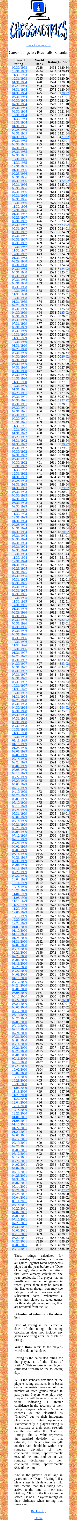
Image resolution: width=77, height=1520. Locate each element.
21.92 (65, 137)
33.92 (65, 663)
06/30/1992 (19, 451)
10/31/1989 (19, 334)
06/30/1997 (19, 671)
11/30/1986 (19, 206)
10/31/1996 (19, 641)
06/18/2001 (19, 1205)
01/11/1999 (19, 740)
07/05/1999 (19, 832)
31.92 (65, 576)
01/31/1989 (19, 301)
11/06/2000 (19, 1088)
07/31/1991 (19, 411)
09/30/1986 (19, 199)
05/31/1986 (19, 184)
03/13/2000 (19, 963)
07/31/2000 (19, 1036)
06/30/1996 (19, 627)
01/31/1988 (19, 257)
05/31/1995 (19, 579)
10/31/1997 (19, 685)
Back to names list (38, 45)
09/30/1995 (19, 594)
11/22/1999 (19, 905)
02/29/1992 (19, 437)
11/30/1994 (19, 557)
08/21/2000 (19, 1047)
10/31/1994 (19, 554)
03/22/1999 (19, 777)
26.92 (65, 356)
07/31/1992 (19, 455)
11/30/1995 (19, 601)
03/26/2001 (19, 1161)
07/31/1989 (19, 323)
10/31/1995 (19, 598)
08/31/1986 (19, 195)
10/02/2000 (19, 1069)
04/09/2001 (19, 1168)
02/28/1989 (19, 305)
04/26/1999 (19, 795)
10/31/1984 (19, 115)
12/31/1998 (19, 736)
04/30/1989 (19, 312)
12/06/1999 (19, 912)
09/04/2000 (19, 1055)
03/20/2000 (19, 967)
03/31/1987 (19, 221)
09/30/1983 (19, 67)
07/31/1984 (19, 104)
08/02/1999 (19, 846)
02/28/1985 (19, 129)
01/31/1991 (19, 389)
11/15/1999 (19, 901)
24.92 (65, 268)
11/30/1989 (19, 338)
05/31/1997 (19, 667)
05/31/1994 (19, 535)
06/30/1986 (19, 188)
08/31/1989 (19, 327)
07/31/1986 (19, 192)
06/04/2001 (19, 1197)
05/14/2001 (19, 1186)
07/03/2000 (19, 1022)
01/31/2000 (19, 941)
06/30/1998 (19, 715)
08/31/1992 (19, 459)
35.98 (65, 810)
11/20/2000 (19, 1095)
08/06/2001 (19, 1230)
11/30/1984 (19, 118)
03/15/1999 (19, 773)
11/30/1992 (19, 470)
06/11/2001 (19, 1201)
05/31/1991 (19, 404)
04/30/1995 (19, 576)
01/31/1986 (19, 170)
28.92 (65, 444)
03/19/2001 (19, 1157)
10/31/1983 (19, 71)
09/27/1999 (19, 875)
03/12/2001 (19, 1153)
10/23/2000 (19, 1080)
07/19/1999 (19, 839)
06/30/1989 (19, 320)
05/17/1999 (19, 806)
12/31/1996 (19, 649)
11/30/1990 (19, 382)
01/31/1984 (19, 82)
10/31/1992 (19, 466)
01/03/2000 (19, 927)
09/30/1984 (19, 111)
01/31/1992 (19, 433)
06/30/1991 (19, 407)
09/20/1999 (19, 872)
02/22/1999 (19, 762)
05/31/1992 (19, 448)
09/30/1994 (19, 550)
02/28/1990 (19, 349)
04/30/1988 (19, 268)
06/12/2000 (19, 1011)
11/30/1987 (19, 250)
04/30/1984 (19, 93)
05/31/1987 (19, 228)
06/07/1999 (19, 817)
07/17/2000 (19, 1029)
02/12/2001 (19, 1139)
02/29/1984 (19, 86)
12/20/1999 (19, 919)
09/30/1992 (19, 462)
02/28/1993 (19, 480)
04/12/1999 (19, 788)
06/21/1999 (19, 824)
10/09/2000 (19, 1073)
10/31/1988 (19, 290)
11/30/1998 (19, 733)
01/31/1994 (19, 521)
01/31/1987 (19, 214)
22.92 (65, 181)
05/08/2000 (19, 992)
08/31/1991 (19, 415)
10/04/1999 (19, 879)
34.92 (65, 707)
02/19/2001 (19, 1142)
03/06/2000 (19, 960)
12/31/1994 (19, 561)
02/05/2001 (19, 1135)
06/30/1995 (19, 583)
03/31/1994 (19, 528)
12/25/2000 (19, 1113)
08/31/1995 (19, 590)
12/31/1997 (19, 693)
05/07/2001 (19, 1183)
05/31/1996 (19, 623)
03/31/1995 (19, 572)
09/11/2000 (19, 1058)
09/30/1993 (19, 506)
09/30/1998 (19, 725)
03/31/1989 (19, 309)
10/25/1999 (19, 890)
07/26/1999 (19, 843)
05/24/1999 (19, 810)
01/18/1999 (19, 744)
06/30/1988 (19, 276)
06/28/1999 (19, 828)
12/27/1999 (19, 923)
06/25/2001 (19, 1208)
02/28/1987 (19, 217)
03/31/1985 (19, 133)
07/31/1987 (19, 235)
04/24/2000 (19, 985)
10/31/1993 (19, 510)
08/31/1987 (19, 239)
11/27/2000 (19, 1098)
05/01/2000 (19, 989)
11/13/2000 (19, 1091)
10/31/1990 (19, 378)
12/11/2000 (19, 1106)
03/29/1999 (19, 780)
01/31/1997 (19, 652)
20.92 (65, 93)
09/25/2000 (19, 1066)
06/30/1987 (19, 232)
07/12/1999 (19, 835)
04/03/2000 (19, 974)
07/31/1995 (19, 587)
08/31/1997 (19, 678)
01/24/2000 (19, 938)
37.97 (65, 1190)
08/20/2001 (19, 1237)
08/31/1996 (19, 634)
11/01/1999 (19, 894)
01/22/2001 (19, 1128)
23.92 (65, 225)
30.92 (65, 532)
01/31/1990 (19, 345)
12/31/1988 (19, 298)
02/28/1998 (19, 700)
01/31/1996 (19, 608)
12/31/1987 (19, 254)
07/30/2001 (19, 1226)
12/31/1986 (19, 210)
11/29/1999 (19, 908)
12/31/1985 (19, 166)
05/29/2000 (19, 1003)
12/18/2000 (19, 1109)
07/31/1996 (19, 630)
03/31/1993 (19, 484)
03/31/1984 (19, 89)
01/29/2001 (19, 1131)
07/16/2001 (19, 1219)
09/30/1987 (19, 243)
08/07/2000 (19, 1040)
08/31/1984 (19, 108)
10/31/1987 (19, 246)
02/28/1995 (19, 568)
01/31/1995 (19, 565)
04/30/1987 (19, 225)
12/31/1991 (19, 429)
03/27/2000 (19, 970)
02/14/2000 (19, 949)
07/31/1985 (19, 148)
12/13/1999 (19, 916)
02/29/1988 (19, 261)
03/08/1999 (19, 769)
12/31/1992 (19, 473)
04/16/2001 (19, 1172)
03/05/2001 (19, 1150)
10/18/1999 (19, 886)
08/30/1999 (19, 861)
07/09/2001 (19, 1216)
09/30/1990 (19, 374)
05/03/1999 (19, 799)
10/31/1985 (19, 159)
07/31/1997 (19, 674)
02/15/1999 (19, 758)
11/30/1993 (19, 513)
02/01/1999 (19, 751)
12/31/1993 (19, 517)
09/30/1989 (19, 331)
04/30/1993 (19, 488)
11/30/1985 (19, 162)
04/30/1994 (19, 532)
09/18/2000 (19, 1062)
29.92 (65, 488)
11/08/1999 (19, 897)
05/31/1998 (19, 711)
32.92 (65, 619)
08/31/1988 (19, 283)
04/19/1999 (19, 791)
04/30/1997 (19, 663)
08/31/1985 (19, 151)
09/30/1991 (19, 418)
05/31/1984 (19, 97)
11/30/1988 (19, 294)
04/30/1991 (19, 400)
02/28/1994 (19, 524)
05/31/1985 (19, 140)
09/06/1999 (19, 864)
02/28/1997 (19, 656)
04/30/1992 (19, 444)
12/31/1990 (19, 385)
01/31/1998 (19, 696)
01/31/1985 (19, 126)
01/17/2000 (19, 934)
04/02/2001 (19, 1164)
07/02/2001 (19, 1212)
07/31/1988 (19, 279)
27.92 (65, 400)
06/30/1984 (19, 100)
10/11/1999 (19, 883)
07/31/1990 (19, 367)
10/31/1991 (19, 422)
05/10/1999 (19, 802)
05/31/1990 (19, 360)
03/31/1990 (19, 353)
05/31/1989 (19, 316)
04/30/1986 (19, 181)
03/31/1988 (19, 265)
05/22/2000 (19, 1000)
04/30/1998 (19, 707)
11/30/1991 (19, 426)
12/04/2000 (19, 1102)
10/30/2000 (19, 1084)
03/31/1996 (19, 616)
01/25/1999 (19, 747)
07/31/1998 (19, 718)
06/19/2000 (19, 1014)
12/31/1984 (19, 122)
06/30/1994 (19, 539)
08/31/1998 (19, 722)
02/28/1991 (19, 393)
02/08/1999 (19, 755)
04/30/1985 (19, 137)
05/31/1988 (19, 272)
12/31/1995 (19, 605)
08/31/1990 (19, 371)
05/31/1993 (19, 491)
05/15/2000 (19, 996)
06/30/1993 (19, 495)
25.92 (65, 312)
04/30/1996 (19, 619)
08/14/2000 (19, 1044)
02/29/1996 (19, 612)
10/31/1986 (19, 203)
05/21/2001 (19, 1190)
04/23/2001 (19, 1175)
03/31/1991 (19, 396)
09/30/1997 (19, 682)
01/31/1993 (19, 477)
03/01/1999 (19, 766)
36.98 (65, 1000)
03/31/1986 (19, 177)
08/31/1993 (19, 502)
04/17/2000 (19, 981)
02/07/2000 (19, 945)
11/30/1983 (19, 75)
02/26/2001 (19, 1146)
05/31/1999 (19, 813)
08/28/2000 (19, 1051)
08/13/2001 (19, 1234)
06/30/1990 (19, 363)
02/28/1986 (19, 173)
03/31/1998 (19, 704)
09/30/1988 (19, 287)
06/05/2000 (19, 1007)
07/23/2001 (19, 1223)
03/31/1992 (19, 440)
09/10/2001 (19, 1248)
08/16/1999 (19, 853)
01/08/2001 (19, 1120)
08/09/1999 (19, 850)
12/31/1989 (19, 342)
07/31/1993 (19, 499)
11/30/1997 (19, 689)
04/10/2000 (19, 978)
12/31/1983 (19, 78)
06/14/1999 (19, 821)
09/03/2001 (19, 1245)
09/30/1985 (19, 155)
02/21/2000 (19, 952)
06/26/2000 (19, 1018)
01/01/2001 (19, 1117)
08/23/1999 (19, 857)
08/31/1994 (19, 546)
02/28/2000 (19, 956)
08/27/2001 (19, 1241)
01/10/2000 (19, 930)
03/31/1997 (19, 660)
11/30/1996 (19, 645)
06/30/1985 (19, 144)
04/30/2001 (19, 1179)
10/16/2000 (19, 1077)
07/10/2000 (19, 1025)
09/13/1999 (19, 868)
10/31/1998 (19, 729)
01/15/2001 (19, 1124)
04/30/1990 (19, 356)
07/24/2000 (19, 1033)
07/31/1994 (19, 543)
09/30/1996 (19, 638)
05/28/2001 (19, 1194)
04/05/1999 (19, 784)
